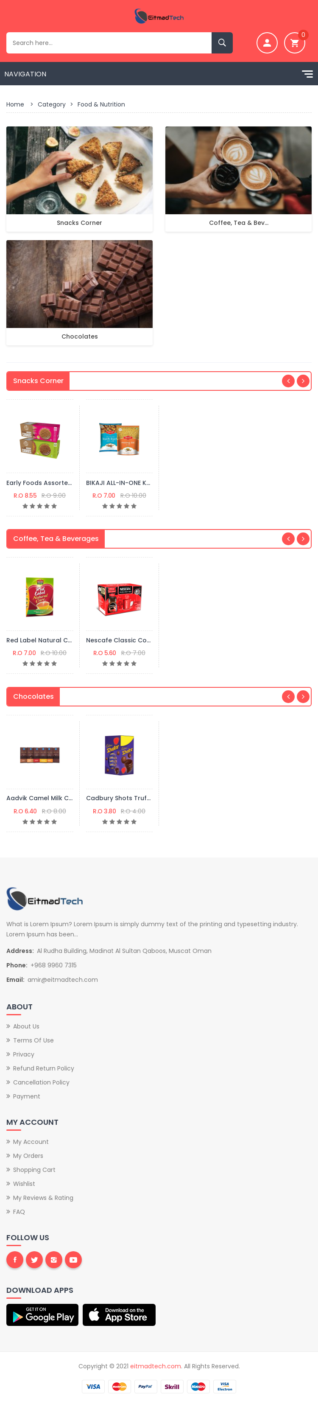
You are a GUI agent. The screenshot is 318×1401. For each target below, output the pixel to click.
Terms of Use (33, 1040)
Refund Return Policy (43, 1068)
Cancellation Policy (41, 1082)
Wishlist (24, 1184)
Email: (15, 979)
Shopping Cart (34, 1170)
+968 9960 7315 (54, 965)
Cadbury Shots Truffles (122, 798)
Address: (20, 951)
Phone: (17, 965)
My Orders (28, 1156)
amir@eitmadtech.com (63, 979)
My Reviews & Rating (43, 1198)
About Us (26, 1026)
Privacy (23, 1054)
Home (15, 104)
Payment (26, 1096)
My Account (31, 1142)
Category (52, 104)
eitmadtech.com (155, 1366)
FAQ (19, 1212)
